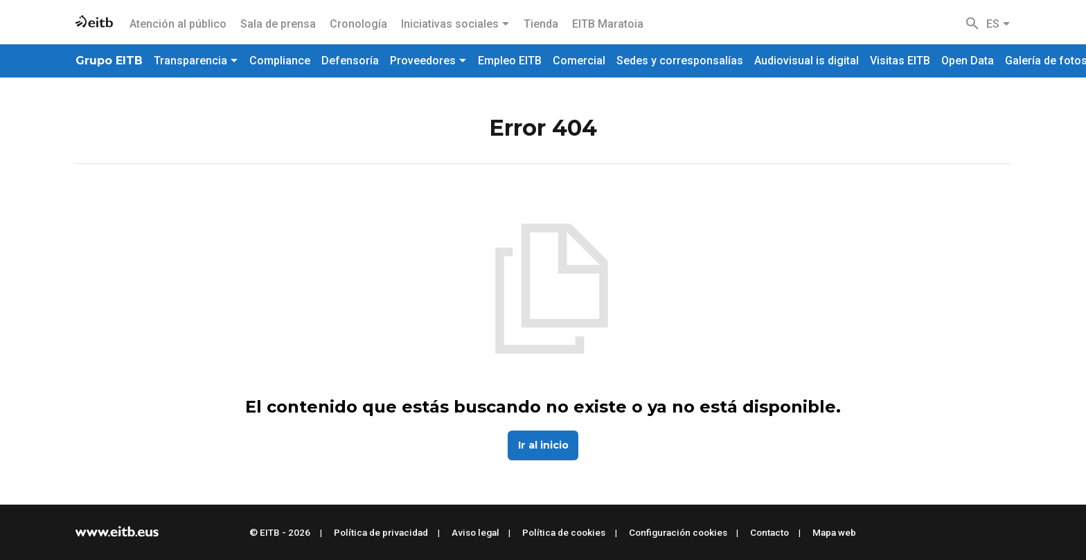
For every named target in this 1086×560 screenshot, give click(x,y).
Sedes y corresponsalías (679, 60)
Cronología (358, 23)
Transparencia (196, 60)
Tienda (541, 23)
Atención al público (178, 23)
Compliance (279, 60)
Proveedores (428, 60)
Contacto (769, 532)
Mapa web (834, 532)
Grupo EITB (109, 60)
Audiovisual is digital (806, 60)
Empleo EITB (510, 60)
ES (998, 23)
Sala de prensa (278, 23)
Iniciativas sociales (455, 23)
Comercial (579, 60)
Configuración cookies (678, 532)
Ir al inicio (543, 445)
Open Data (967, 60)
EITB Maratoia (607, 23)
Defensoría (350, 60)
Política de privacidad (381, 532)
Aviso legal (475, 532)
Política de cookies (563, 532)
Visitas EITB (900, 60)
